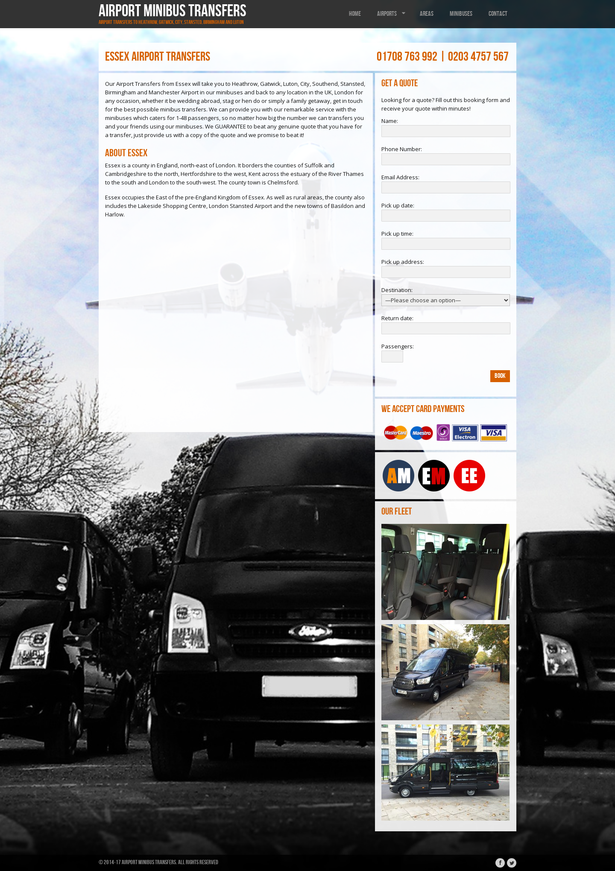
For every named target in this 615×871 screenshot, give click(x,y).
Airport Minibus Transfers (172, 11)
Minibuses (461, 14)
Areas (426, 14)
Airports (392, 14)
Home (355, 14)
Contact (498, 14)
